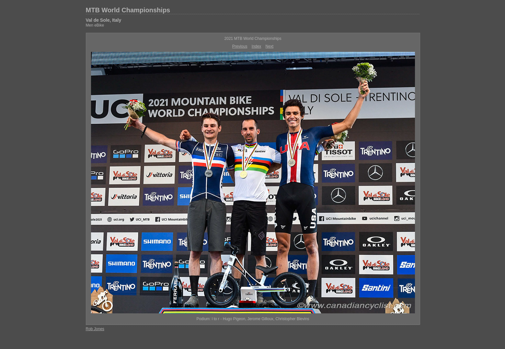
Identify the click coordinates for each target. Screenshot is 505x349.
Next (270, 46)
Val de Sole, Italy (103, 20)
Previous (239, 46)
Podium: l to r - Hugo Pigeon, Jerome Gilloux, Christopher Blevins (252, 319)
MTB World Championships (128, 10)
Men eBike (95, 25)
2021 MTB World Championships (252, 38)
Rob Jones (95, 329)
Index (256, 46)
